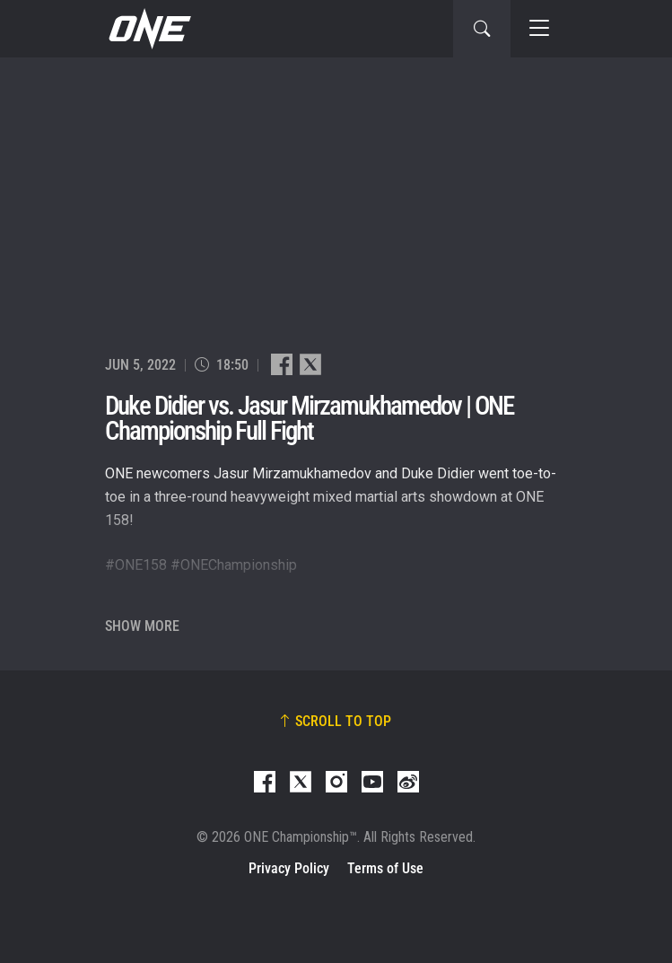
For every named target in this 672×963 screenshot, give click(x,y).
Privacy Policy (289, 868)
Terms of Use (385, 868)
